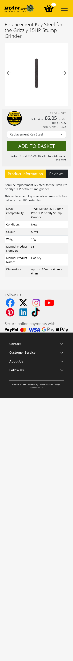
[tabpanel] (36, 229)
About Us (16, 361)
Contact (15, 344)
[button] (64, 8)
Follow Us (16, 370)
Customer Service (22, 353)
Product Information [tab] (25, 173)
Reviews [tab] (56, 173)
